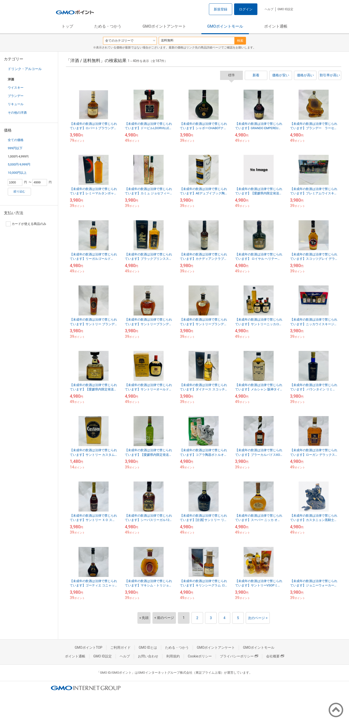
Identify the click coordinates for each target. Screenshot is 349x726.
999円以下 (15, 148)
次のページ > (258, 618)
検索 (240, 40)
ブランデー (16, 96)
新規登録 (220, 9)
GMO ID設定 (285, 9)
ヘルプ (269, 9)
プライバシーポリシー (239, 656)
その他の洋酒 (17, 112)
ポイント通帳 (275, 26)
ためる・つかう (107, 26)
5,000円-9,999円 (19, 164)
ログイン (246, 9)
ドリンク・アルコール (25, 69)
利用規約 (173, 656)
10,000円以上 (17, 172)
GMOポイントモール (225, 26)
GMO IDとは (148, 647)
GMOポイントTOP (88, 647)
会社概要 (275, 656)
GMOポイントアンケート (164, 26)
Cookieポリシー (200, 656)
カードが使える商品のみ (26, 223)
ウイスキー (16, 87)
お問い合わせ (148, 656)
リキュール (16, 104)
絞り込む (19, 191)
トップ (67, 26)
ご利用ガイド (120, 647)
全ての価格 (16, 140)
